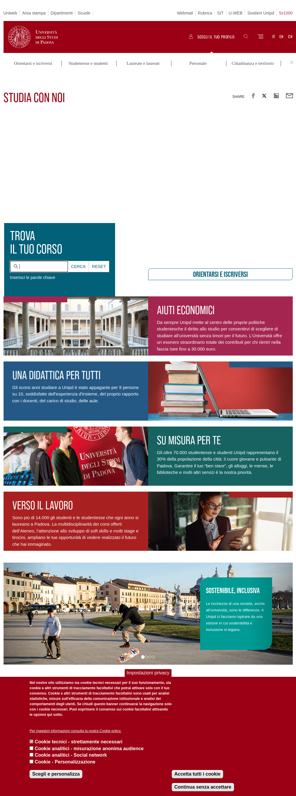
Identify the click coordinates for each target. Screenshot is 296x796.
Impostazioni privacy (148, 672)
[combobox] (39, 252)
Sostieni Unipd (260, 13)
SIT (220, 13)
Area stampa (33, 13)
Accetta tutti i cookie (197, 773)
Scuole (84, 13)
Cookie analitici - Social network (71, 755)
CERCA (78, 252)
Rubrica (205, 13)
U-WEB (236, 13)
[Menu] (260, 37)
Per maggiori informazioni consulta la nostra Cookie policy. (75, 731)
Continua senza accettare (202, 786)
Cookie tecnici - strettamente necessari (78, 741)
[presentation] (148, 173)
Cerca (78, 252)
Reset (99, 252)
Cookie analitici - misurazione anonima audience (89, 748)
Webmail (185, 13)
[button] (25, 600)
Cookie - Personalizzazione (65, 761)
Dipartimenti (62, 13)
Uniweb (10, 13)
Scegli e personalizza (56, 773)
